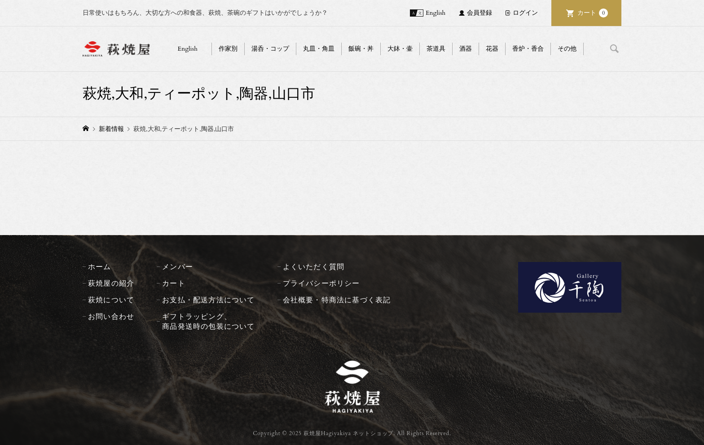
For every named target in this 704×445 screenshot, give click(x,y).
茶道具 (436, 48)
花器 (492, 48)
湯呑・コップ (270, 48)
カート (592, 13)
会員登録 (479, 13)
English (435, 13)
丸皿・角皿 (318, 48)
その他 (567, 48)
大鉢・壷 (400, 48)
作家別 (228, 48)
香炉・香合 (528, 48)
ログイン (525, 13)
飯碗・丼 (361, 48)
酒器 (465, 48)
